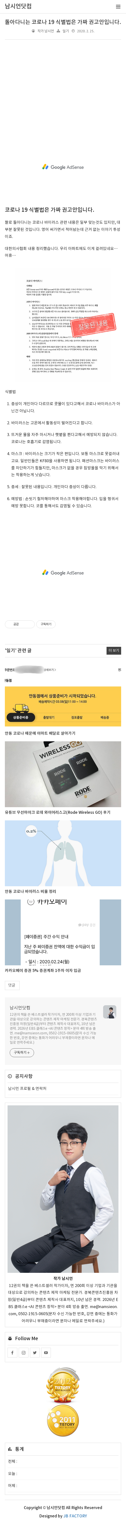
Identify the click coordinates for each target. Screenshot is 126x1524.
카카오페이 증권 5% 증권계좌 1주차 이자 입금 (43, 971)
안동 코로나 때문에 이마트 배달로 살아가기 (40, 733)
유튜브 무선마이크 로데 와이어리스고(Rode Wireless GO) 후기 (57, 812)
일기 (66, 31)
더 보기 (114, 651)
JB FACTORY (75, 1516)
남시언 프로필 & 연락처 (27, 1089)
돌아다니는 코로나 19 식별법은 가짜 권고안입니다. (63, 22)
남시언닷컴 (20, 1008)
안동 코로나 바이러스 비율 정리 (30, 891)
